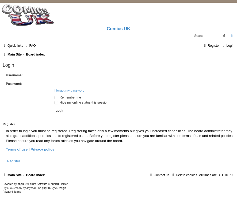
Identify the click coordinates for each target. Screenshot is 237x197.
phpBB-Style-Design (54, 188)
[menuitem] (30, 46)
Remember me (68, 97)
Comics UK (118, 28)
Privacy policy (42, 149)
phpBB (22, 184)
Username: (14, 75)
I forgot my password (70, 90)
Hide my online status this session (82, 102)
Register (13, 161)
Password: (14, 84)
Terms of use (17, 149)
